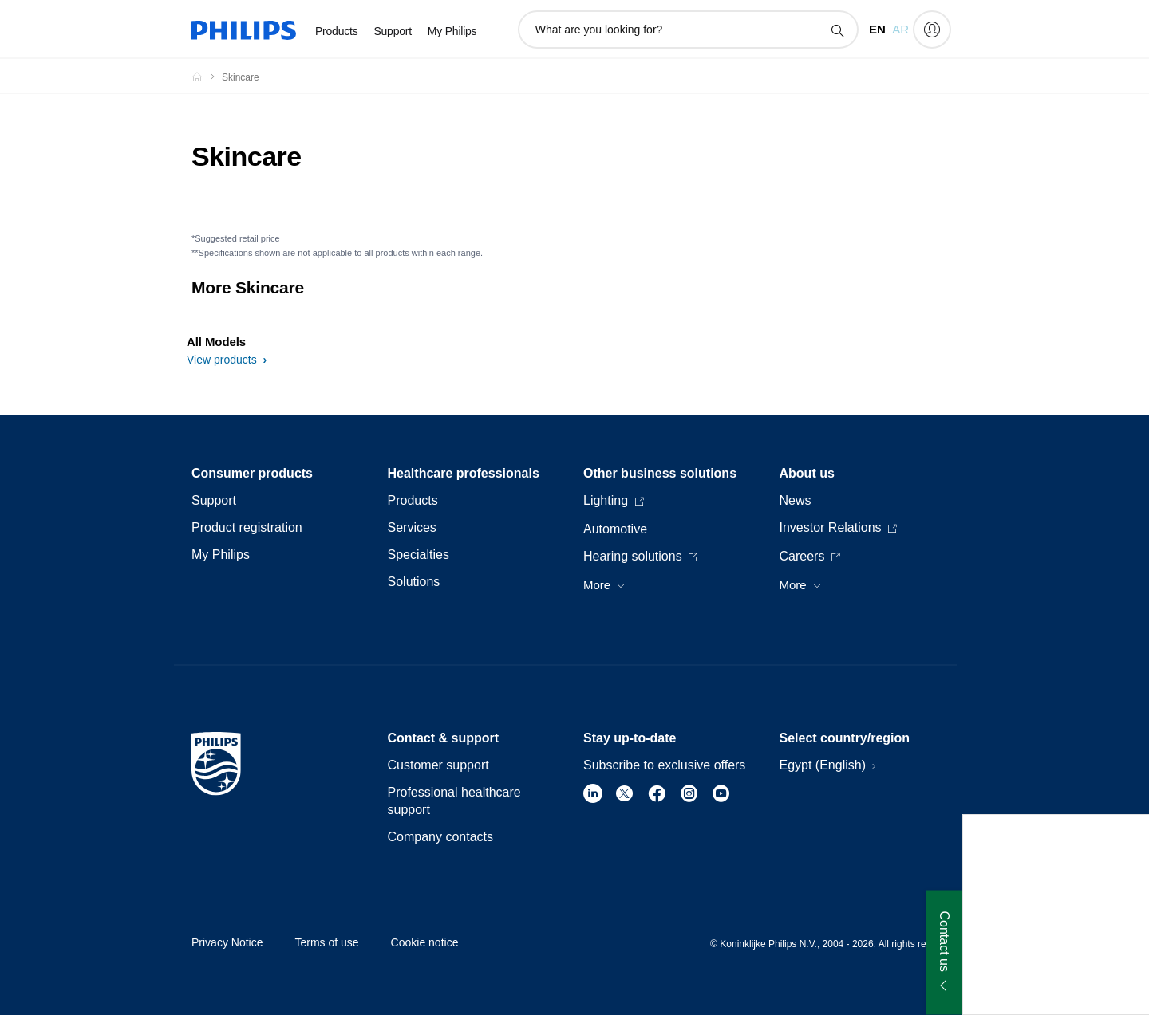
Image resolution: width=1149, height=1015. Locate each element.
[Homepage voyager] (207, 76)
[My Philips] (932, 29)
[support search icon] (837, 30)
